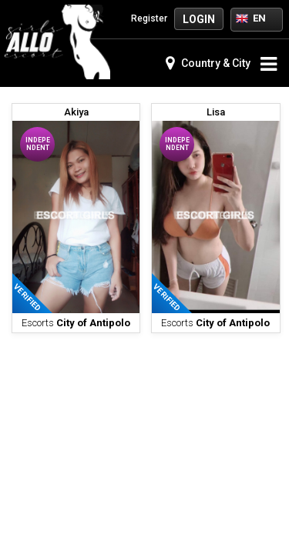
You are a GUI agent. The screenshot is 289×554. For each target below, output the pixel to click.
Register (141, 18)
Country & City (208, 63)
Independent (37, 144)
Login (199, 19)
